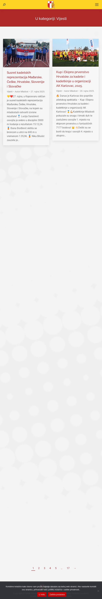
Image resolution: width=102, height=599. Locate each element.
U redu (42, 594)
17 (68, 568)
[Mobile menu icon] (97, 4)
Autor (21, 91)
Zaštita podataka (57, 594)
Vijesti (10, 91)
